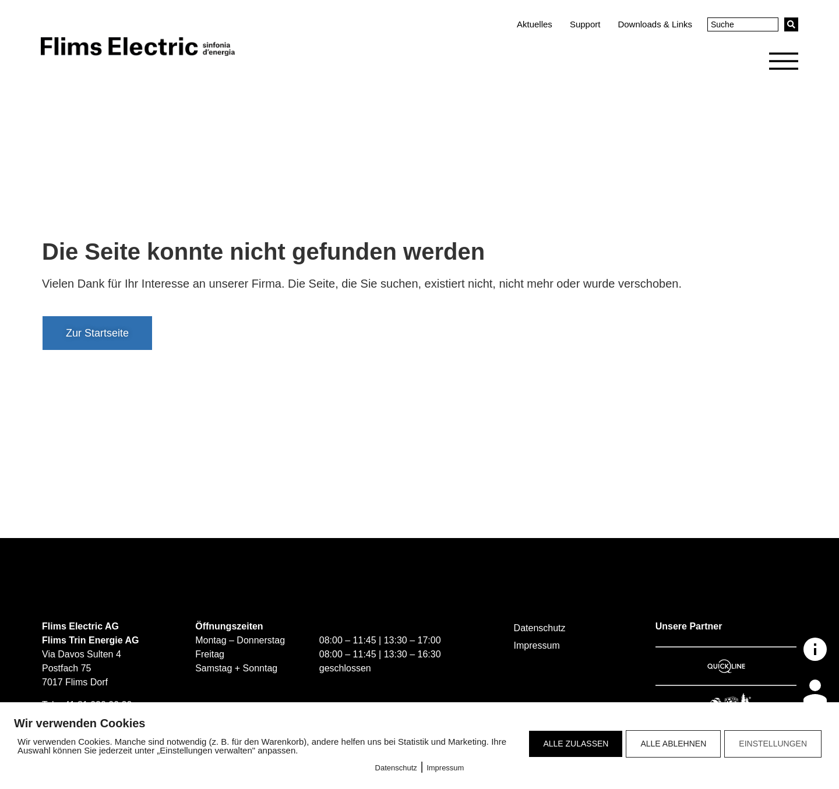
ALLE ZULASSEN (575, 743)
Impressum (445, 767)
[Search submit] (791, 24)
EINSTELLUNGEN (773, 743)
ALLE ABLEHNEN (673, 743)
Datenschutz (396, 767)
